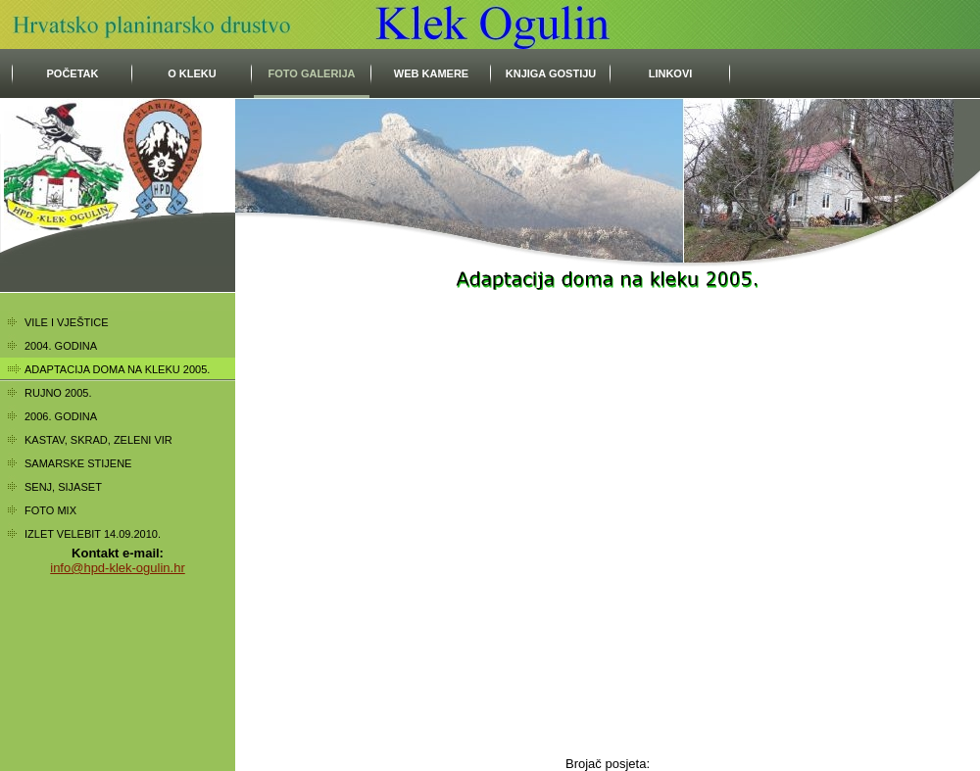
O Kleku (192, 73)
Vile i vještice (66, 322)
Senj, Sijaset (63, 487)
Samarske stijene (77, 463)
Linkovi (671, 73)
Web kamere (431, 73)
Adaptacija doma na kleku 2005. (117, 369)
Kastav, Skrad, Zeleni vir (98, 440)
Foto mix (50, 510)
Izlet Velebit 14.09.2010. (92, 534)
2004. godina (60, 346)
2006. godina (60, 416)
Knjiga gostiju (551, 73)
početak (73, 73)
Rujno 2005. (57, 393)
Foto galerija (311, 73)
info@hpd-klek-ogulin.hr (117, 567)
